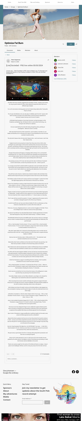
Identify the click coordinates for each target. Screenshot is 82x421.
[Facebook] (73, 371)
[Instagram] (77, 371)
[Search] (63, 44)
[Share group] (76, 44)
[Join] (47, 402)
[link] (10, 50)
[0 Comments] (44, 354)
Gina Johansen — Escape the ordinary (10, 372)
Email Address (26, 398)
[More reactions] (13, 354)
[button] (34, 2)
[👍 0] (8, 354)
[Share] (48, 60)
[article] (28, 210)
